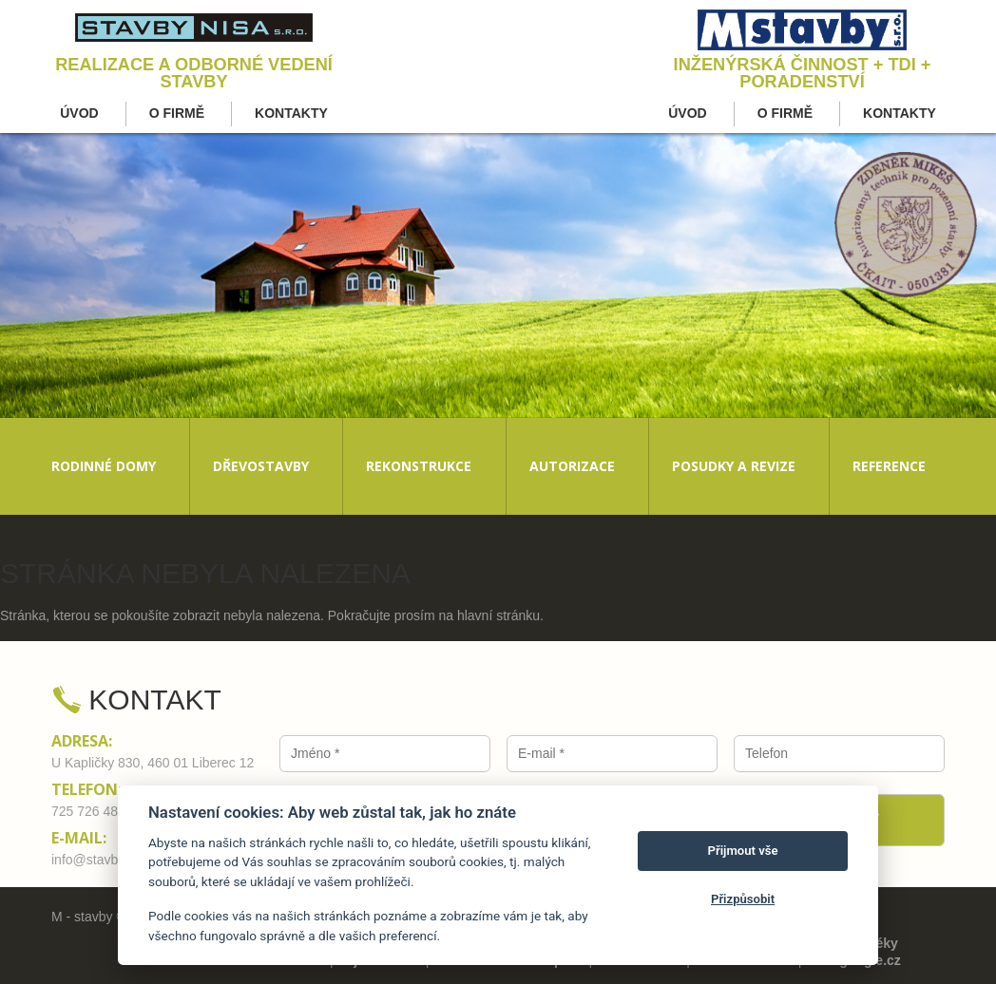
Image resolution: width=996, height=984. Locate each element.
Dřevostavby (261, 466)
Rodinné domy (103, 466)
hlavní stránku (498, 615)
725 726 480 (88, 811)
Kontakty (291, 113)
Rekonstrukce (418, 466)
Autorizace (572, 466)
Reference (889, 466)
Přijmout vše (743, 850)
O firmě (176, 113)
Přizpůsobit (743, 899)
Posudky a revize (733, 466)
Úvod (79, 113)
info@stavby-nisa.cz (110, 859)
